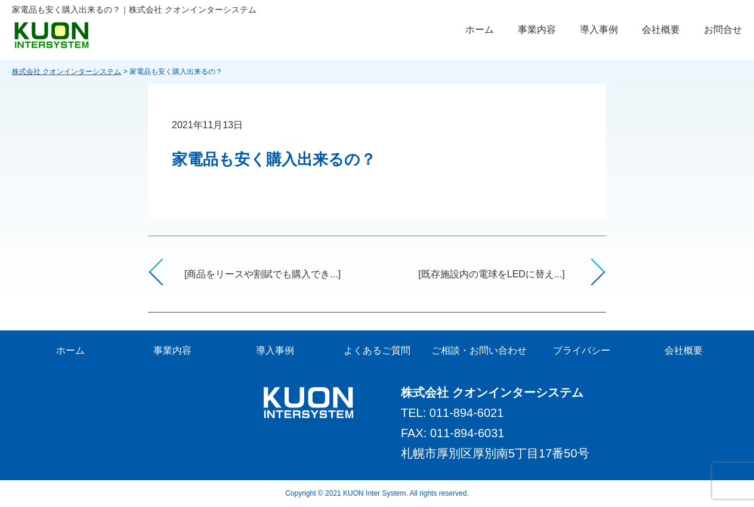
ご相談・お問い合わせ (479, 350)
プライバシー (581, 350)
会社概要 (661, 29)
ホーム (479, 29)
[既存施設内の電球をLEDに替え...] (491, 274)
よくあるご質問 (377, 350)
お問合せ (723, 29)
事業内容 (537, 29)
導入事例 (599, 29)
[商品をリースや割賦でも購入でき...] (262, 274)
